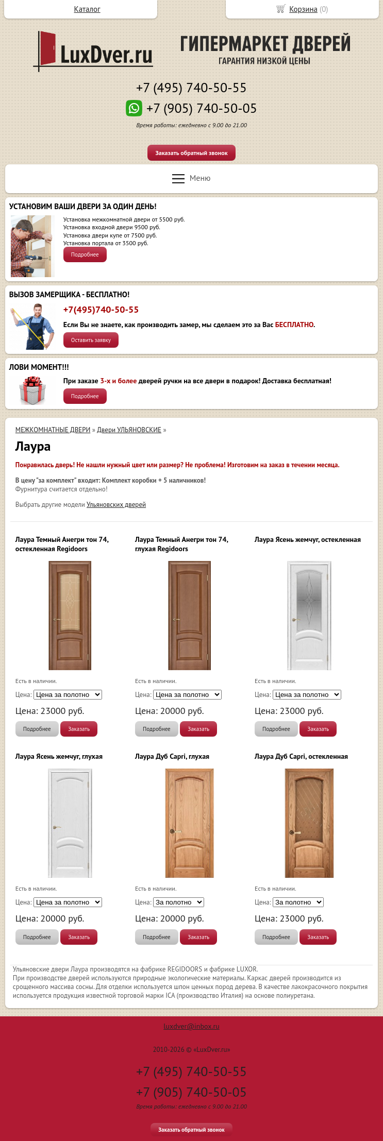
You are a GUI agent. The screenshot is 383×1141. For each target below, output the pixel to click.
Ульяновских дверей (116, 504)
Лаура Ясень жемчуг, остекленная (308, 539)
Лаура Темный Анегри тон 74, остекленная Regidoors (61, 544)
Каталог (87, 9)
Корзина (303, 9)
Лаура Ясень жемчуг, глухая (59, 756)
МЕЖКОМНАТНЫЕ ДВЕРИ (52, 429)
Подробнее (85, 254)
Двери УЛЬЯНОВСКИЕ (129, 429)
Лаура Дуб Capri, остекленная (301, 756)
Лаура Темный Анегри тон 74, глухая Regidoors (181, 544)
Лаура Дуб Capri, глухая (172, 756)
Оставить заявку (91, 340)
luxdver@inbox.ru (191, 1026)
